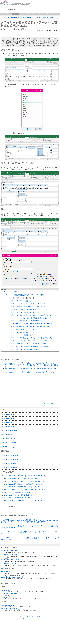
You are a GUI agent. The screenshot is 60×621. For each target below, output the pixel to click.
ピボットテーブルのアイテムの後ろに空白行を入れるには (29, 343)
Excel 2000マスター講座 (8, 442)
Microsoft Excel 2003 (7, 434)
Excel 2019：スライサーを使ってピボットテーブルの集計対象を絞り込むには (29, 363)
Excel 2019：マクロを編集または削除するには (18, 495)
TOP (3, 14)
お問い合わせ (22, 617)
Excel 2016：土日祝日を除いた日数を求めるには (19, 498)
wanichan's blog (6, 597)
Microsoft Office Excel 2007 (9, 430)
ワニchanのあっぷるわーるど (10, 560)
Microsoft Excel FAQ (7, 447)
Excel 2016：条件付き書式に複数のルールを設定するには (22, 487)
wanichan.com (30, 512)
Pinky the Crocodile (7, 605)
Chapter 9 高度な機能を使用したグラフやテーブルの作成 (25, 295)
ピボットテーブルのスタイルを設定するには (25, 349)
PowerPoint (32, 14)
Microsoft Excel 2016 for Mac (10, 459)
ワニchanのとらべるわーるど (10, 593)
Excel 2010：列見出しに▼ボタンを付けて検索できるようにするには (26, 489)
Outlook (23, 14)
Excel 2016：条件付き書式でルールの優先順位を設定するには (23, 484)
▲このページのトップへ (51, 403)
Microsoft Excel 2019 (7, 414)
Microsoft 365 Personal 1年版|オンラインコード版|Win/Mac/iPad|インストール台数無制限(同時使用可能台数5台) (29, 527)
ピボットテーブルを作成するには (22, 301)
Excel (15, 14)
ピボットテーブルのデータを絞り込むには (24, 309)
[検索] (29, 10)
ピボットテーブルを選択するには (22, 332)
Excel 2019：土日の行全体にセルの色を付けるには (20, 492)
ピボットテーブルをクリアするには (22, 329)
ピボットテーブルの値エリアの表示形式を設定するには (29, 318)
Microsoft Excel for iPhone (9, 467)
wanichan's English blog (9, 608)
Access (41, 14)
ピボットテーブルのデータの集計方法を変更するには (28, 306)
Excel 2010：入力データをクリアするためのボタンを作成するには (25, 476)
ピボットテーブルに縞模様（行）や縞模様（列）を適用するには (31, 346)
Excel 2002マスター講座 (8, 438)
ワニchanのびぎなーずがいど (10, 563)
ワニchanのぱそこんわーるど (10, 554)
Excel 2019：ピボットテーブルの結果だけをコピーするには (23, 500)
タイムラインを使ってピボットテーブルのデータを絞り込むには (31, 326)
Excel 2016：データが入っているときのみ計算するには (21, 478)
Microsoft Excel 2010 (7, 426)
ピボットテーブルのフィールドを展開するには (26, 321)
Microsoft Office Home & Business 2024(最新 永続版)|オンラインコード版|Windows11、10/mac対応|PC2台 (30, 539)
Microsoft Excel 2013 (7, 422)
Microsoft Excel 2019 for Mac (10, 455)
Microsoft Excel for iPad (8, 463)
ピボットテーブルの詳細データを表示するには (26, 312)
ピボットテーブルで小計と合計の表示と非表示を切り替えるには (31, 338)
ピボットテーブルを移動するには (22, 335)
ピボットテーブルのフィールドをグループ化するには (28, 304)
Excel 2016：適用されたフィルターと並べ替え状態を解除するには (25, 481)
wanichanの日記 (6, 572)
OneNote (50, 14)
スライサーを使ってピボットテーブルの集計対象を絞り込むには (31, 323)
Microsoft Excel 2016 (10, 292)
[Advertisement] (30, 388)
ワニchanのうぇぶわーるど (9, 551)
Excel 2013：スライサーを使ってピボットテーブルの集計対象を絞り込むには (29, 372)
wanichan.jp (5, 590)
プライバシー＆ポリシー (34, 617)
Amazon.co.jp (6, 515)
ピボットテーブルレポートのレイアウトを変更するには (29, 340)
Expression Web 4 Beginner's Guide (12, 577)
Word (9, 14)
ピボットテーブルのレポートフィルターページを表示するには (31, 315)
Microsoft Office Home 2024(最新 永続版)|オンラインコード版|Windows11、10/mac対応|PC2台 (30, 533)
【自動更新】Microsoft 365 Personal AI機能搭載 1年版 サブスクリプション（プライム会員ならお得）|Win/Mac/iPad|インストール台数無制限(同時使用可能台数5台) (29, 521)
